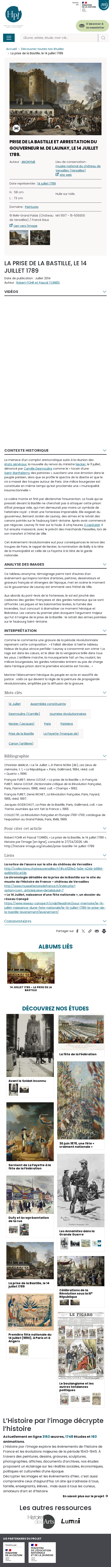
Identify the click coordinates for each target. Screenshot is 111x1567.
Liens (9, 855)
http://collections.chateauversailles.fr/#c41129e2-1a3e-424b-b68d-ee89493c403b (53, 871)
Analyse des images (24, 564)
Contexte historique (26, 450)
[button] (19, 237)
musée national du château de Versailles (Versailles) (78, 168)
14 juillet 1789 (46, 183)
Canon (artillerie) (21, 743)
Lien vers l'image (25, 226)
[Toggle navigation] (9, 38)
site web (66, 175)
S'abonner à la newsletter (95, 25)
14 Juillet (15, 704)
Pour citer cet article (23, 828)
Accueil (11, 49)
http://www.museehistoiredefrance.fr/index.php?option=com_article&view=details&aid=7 (39, 888)
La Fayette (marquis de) (61, 734)
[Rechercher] (59, 38)
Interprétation (20, 630)
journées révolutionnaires (68, 714)
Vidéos (11, 291)
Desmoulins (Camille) (24, 714)
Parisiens (67, 724)
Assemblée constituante (48, 704)
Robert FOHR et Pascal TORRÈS (38, 283)
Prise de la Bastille (21, 734)
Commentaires (17, 921)
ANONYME (28, 162)
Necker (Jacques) (22, 724)
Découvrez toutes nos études (42, 49)
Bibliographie (16, 755)
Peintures (31, 207)
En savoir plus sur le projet (83, 1496)
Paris (47, 724)
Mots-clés (13, 692)
